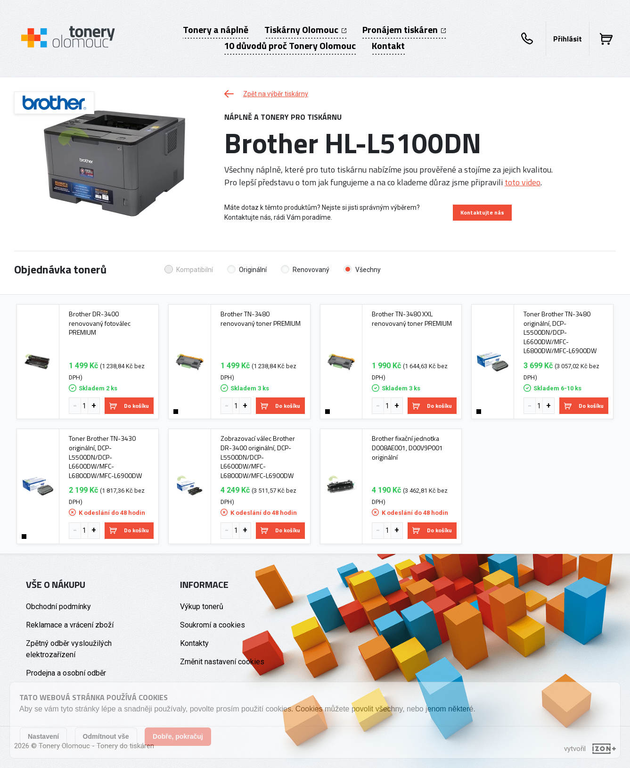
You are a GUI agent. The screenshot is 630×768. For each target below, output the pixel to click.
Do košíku (129, 405)
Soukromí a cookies (212, 624)
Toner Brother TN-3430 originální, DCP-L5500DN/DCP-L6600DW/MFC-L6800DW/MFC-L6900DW (105, 457)
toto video (522, 182)
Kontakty (194, 643)
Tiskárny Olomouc (305, 30)
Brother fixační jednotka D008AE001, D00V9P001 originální (407, 448)
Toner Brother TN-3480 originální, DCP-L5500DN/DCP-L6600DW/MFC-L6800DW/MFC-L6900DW (560, 332)
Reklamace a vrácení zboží (70, 624)
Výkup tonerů (201, 606)
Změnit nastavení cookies (222, 661)
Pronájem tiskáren (404, 30)
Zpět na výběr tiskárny (266, 94)
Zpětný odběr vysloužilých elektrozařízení (69, 649)
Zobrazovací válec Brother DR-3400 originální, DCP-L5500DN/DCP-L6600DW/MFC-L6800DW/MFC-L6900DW (258, 457)
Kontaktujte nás (482, 212)
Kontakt (388, 46)
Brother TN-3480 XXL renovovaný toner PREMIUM (412, 318)
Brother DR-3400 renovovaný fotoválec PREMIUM (100, 323)
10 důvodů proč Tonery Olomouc (290, 46)
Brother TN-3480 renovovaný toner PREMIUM (261, 318)
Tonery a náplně (215, 30)
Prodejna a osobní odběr (66, 673)
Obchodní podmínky (58, 606)
